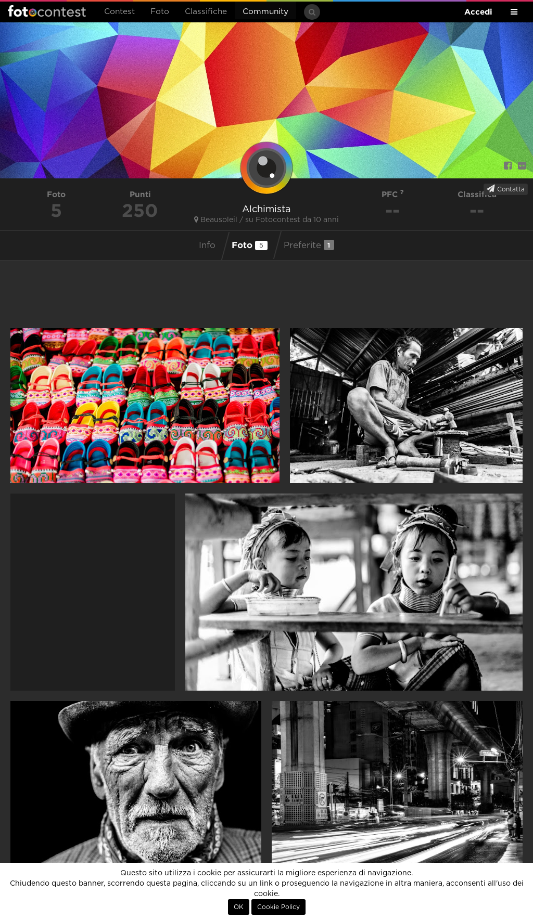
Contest (119, 12)
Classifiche (206, 12)
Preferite (309, 245)
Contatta (506, 189)
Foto (159, 12)
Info (207, 245)
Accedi (478, 11)
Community (265, 12)
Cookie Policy (278, 907)
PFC (393, 194)
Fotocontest (47, 11)
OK (239, 907)
